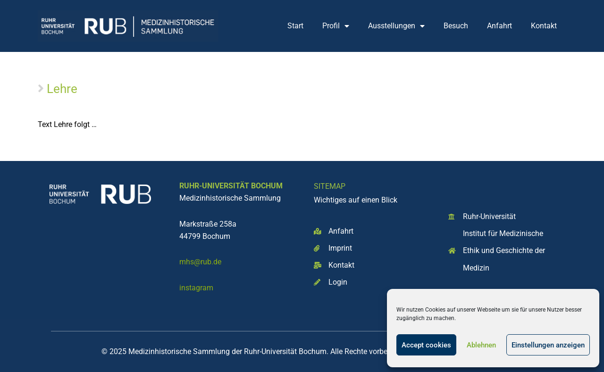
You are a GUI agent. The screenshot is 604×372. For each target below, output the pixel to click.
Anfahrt (499, 25)
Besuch (456, 25)
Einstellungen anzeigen (548, 345)
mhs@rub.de (200, 261)
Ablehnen (481, 345)
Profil (335, 25)
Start (295, 25)
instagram (196, 287)
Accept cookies (426, 345)
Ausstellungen (396, 25)
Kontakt (544, 25)
